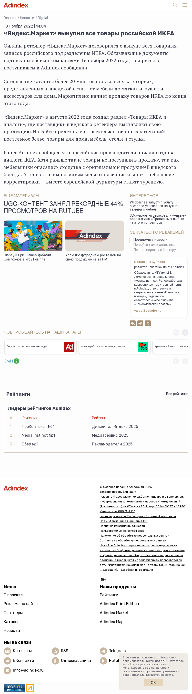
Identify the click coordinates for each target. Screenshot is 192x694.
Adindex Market (114, 612)
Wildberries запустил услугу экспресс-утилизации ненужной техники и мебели (154, 206)
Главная (10, 18)
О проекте (13, 595)
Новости (27, 18)
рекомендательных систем (141, 674)
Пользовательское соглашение (122, 530)
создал (101, 117)
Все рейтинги (177, 394)
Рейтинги (109, 595)
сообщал (49, 152)
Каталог (11, 621)
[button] (185, 332)
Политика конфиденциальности (122, 526)
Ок (153, 682)
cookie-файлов (156, 667)
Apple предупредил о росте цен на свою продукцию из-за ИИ (93, 257)
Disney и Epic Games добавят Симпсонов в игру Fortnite (27, 257)
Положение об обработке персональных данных (134, 535)
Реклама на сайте (21, 603)
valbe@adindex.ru (148, 310)
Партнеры (13, 612)
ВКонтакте (23, 660)
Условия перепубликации (118, 491)
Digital (43, 18)
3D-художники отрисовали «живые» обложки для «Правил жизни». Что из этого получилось (158, 219)
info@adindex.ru (28, 670)
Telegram (117, 650)
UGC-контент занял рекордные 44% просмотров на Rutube (63, 208)
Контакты (22, 650)
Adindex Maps (112, 621)
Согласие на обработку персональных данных (133, 540)
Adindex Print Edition (119, 603)
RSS (64, 650)
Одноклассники (76, 660)
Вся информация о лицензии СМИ (124, 521)
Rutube (115, 660)
